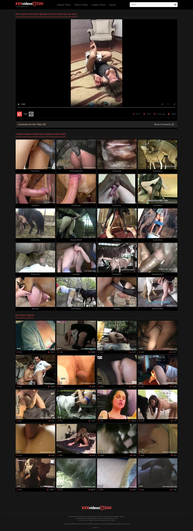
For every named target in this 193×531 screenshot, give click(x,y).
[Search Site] (175, 4)
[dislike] (31, 114)
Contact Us (96, 527)
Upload (112, 5)
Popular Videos (64, 5)
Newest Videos (81, 5)
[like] (19, 114)
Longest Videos (98, 5)
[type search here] (153, 4)
